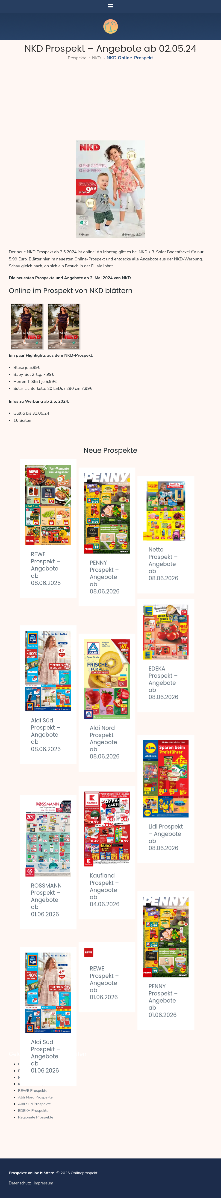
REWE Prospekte (33, 1090)
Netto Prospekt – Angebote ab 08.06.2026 (171, 547)
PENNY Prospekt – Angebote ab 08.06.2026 (109, 568)
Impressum (43, 1183)
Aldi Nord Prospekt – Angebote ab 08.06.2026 (109, 711)
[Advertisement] (110, 101)
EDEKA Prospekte (33, 1110)
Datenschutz (20, 1183)
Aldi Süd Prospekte (35, 1104)
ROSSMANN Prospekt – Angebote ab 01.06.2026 (47, 852)
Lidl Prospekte (30, 1064)
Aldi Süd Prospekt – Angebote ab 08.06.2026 (47, 712)
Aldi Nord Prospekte (35, 1097)
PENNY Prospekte (34, 1070)
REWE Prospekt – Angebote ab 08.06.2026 (47, 568)
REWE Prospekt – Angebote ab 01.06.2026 (108, 925)
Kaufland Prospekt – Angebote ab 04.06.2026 (109, 850)
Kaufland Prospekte (35, 1084)
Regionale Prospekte (36, 1117)
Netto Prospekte (32, 1077)
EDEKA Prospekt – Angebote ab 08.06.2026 (171, 666)
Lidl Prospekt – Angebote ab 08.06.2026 (171, 807)
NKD (97, 58)
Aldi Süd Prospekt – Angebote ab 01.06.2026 (46, 996)
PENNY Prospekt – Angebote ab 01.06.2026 (171, 951)
